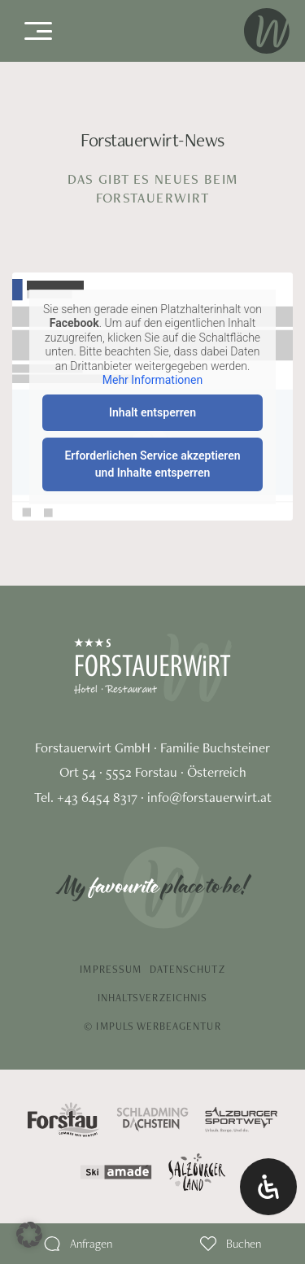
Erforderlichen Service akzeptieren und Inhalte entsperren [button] (152, 463)
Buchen (243, 1243)
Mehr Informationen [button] (152, 379)
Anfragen (91, 1243)
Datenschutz (187, 969)
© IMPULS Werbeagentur (152, 1026)
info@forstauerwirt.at (209, 797)
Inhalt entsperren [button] (152, 411)
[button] (29, 1234)
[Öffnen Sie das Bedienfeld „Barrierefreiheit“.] (268, 1186)
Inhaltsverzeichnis (152, 998)
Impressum (111, 969)
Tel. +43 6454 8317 (85, 797)
